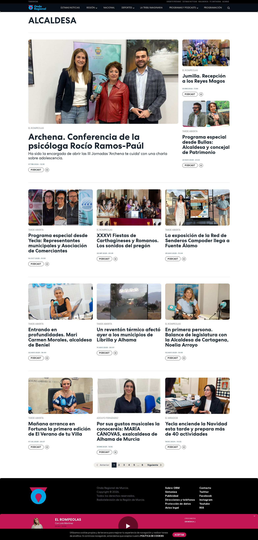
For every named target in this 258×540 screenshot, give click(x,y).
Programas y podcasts (182, 7)
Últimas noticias (70, 7)
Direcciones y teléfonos (180, 499)
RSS (201, 507)
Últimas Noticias (189, 2)
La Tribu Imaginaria (151, 7)
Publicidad (171, 495)
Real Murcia (203, 2)
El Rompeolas (36, 128)
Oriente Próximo (174, 2)
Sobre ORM (172, 487)
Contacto (205, 487)
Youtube (204, 503)
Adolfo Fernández (107, 418)
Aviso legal (172, 507)
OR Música (190, 522)
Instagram (205, 499)
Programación (213, 7)
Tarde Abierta (190, 131)
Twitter (204, 491)
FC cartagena (215, 2)
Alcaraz (225, 2)
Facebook (205, 495)
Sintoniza (171, 491)
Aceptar (179, 534)
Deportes (127, 7)
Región (91, 7)
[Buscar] (227, 8)
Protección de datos (178, 503)
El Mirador (171, 418)
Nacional (109, 7)
